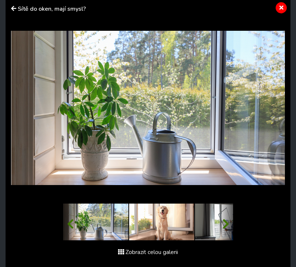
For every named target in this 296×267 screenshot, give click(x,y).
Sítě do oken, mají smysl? (52, 9)
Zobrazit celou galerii (148, 252)
